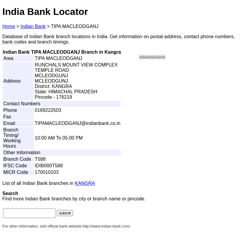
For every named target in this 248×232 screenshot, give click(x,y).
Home (8, 26)
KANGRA (85, 183)
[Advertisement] (189, 106)
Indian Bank (33, 26)
